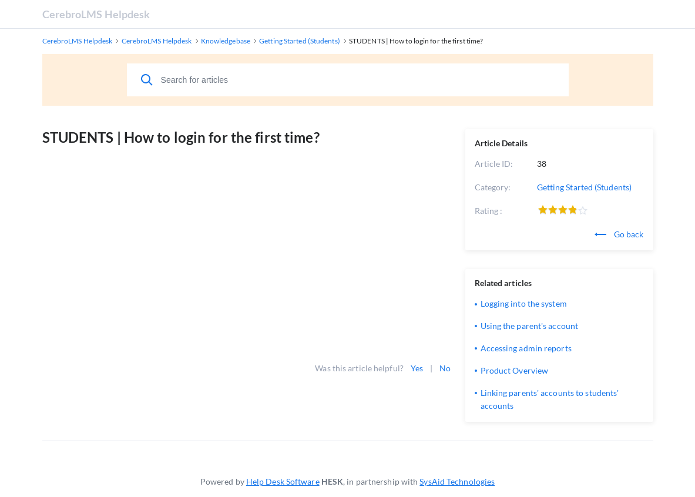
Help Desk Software (283, 481)
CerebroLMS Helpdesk (96, 14)
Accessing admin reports (526, 348)
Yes (417, 368)
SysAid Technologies (457, 481)
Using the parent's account (530, 326)
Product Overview (515, 370)
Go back (619, 234)
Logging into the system (524, 303)
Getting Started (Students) (584, 187)
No (445, 368)
